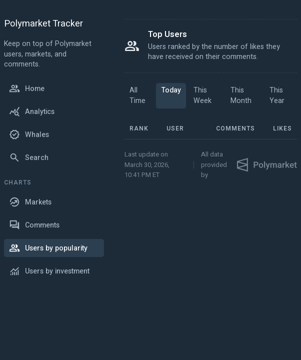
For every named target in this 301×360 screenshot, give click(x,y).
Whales (29, 134)
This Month (241, 95)
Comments (34, 225)
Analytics (31, 111)
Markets (30, 202)
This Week (203, 95)
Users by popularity (48, 248)
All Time (138, 95)
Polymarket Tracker (43, 24)
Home (26, 88)
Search (28, 157)
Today (171, 90)
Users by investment (49, 271)
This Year (277, 95)
